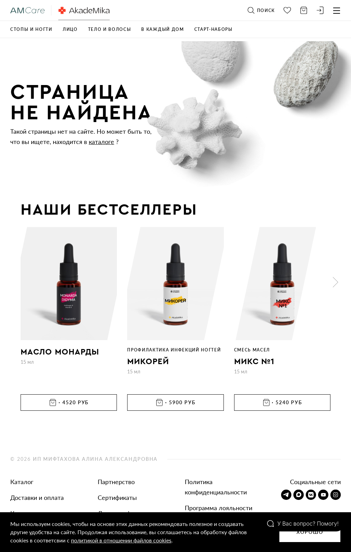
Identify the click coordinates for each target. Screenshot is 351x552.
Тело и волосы (109, 29)
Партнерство (116, 481)
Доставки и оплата (37, 497)
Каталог (21, 481)
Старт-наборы (213, 29)
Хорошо (309, 532)
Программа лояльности (218, 508)
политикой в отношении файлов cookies (121, 540)
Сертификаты (117, 497)
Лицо (70, 29)
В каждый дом (162, 29)
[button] (335, 282)
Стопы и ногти (31, 29)
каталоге (101, 141)
